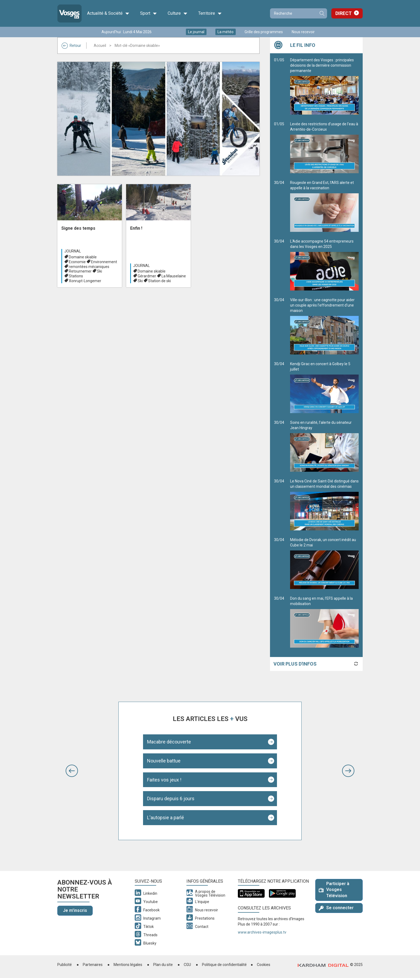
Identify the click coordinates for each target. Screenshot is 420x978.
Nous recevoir (303, 32)
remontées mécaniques (89, 267)
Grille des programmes (264, 32)
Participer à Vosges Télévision (334, 889)
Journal (72, 251)
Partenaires (93, 964)
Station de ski (159, 281)
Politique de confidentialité (224, 964)
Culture (178, 13)
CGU (187, 964)
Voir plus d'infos (295, 664)
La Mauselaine (174, 276)
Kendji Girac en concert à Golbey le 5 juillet (324, 387)
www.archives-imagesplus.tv (262, 932)
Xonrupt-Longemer (85, 281)
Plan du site (163, 964)
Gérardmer (147, 276)
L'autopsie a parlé (165, 817)
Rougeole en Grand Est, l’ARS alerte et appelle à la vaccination (324, 206)
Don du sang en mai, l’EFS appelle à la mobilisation (324, 622)
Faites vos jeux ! (164, 780)
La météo (226, 32)
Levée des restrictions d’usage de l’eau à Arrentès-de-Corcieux (324, 147)
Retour (71, 45)
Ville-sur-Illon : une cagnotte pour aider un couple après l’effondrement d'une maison (324, 326)
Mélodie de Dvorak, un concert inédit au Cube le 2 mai (324, 563)
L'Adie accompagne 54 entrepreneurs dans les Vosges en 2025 (324, 264)
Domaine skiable (83, 257)
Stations (76, 276)
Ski (99, 271)
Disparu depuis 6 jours (170, 798)
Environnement (104, 262)
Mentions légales (128, 964)
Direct (343, 13)
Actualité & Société (108, 13)
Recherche (322, 13)
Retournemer (80, 271)
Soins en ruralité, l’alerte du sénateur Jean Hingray (324, 446)
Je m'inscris (75, 910)
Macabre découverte (169, 742)
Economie (77, 262)
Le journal (196, 32)
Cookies (263, 964)
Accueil (100, 45)
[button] (71, 770)
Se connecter (336, 907)
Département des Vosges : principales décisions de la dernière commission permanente (324, 86)
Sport (148, 13)
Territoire (210, 13)
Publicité (64, 964)
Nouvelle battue (164, 761)
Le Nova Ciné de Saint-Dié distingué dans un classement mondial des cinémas (324, 504)
